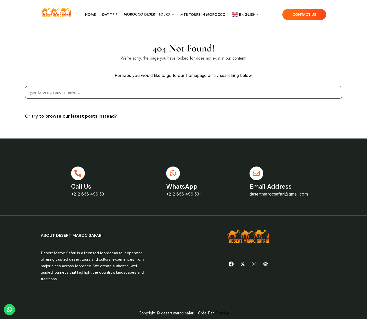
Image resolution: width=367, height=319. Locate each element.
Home (90, 14)
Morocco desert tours (147, 14)
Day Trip (109, 14)
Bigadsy (222, 313)
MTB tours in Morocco (203, 14)
